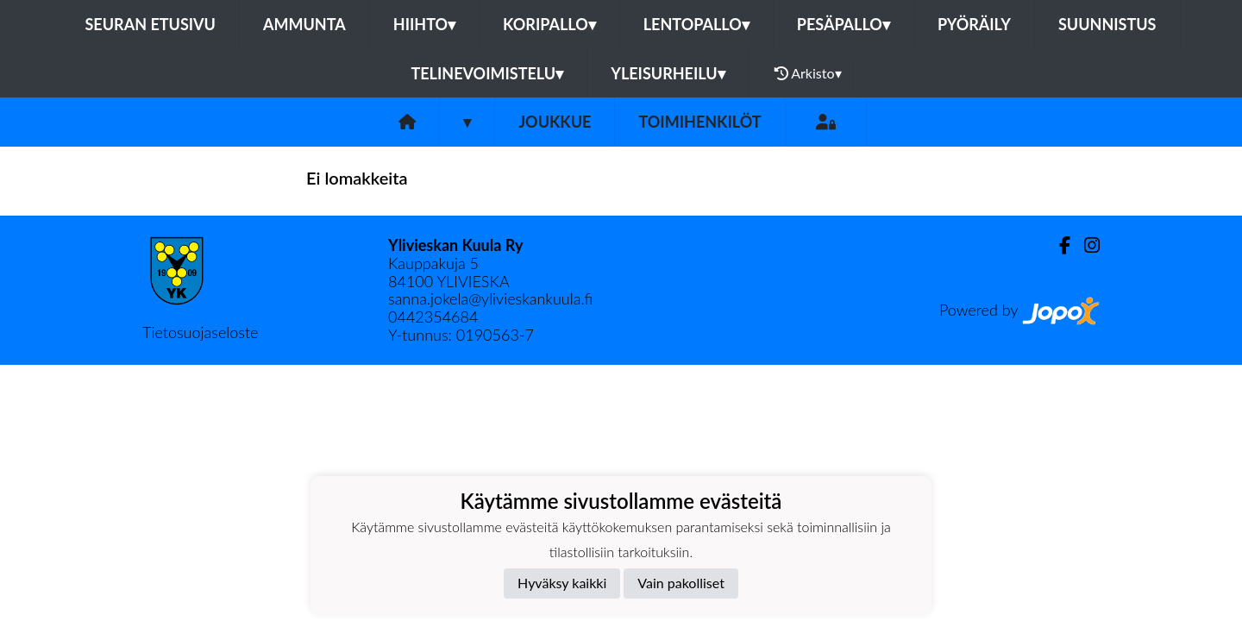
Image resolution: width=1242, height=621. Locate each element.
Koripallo (549, 24)
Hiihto (424, 24)
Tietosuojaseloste (200, 332)
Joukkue (554, 121)
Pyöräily (974, 24)
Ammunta (304, 24)
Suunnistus (1107, 24)
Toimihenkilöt (699, 121)
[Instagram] (1085, 245)
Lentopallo (696, 24)
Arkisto (808, 73)
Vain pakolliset (680, 582)
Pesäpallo (843, 24)
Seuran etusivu (150, 24)
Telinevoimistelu (487, 73)
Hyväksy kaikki (562, 582)
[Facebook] (1057, 245)
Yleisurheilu (667, 73)
